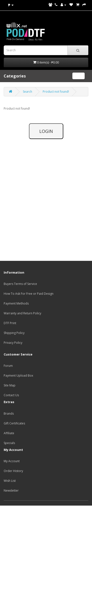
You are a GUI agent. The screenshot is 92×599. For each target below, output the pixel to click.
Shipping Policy (14, 333)
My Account (12, 461)
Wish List (10, 481)
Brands (9, 413)
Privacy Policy (13, 343)
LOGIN (46, 131)
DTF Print (10, 323)
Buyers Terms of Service (20, 284)
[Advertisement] (46, 552)
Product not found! (56, 91)
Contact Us (11, 395)
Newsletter (11, 490)
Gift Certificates (14, 423)
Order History (13, 471)
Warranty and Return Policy (22, 313)
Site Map (9, 385)
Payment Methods (16, 303)
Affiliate (9, 433)
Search (27, 91)
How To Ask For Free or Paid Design (28, 294)
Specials (9, 443)
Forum (8, 366)
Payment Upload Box (18, 375)
